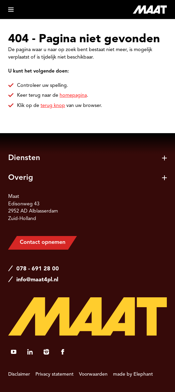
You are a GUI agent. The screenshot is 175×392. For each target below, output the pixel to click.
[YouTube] (13, 351)
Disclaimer (19, 374)
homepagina (73, 95)
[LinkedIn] (30, 351)
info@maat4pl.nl (37, 280)
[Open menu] (11, 9)
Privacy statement (54, 374)
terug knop (53, 105)
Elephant (143, 374)
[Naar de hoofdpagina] (150, 9)
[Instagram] (46, 351)
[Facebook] (62, 351)
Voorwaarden (93, 374)
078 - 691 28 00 (37, 269)
